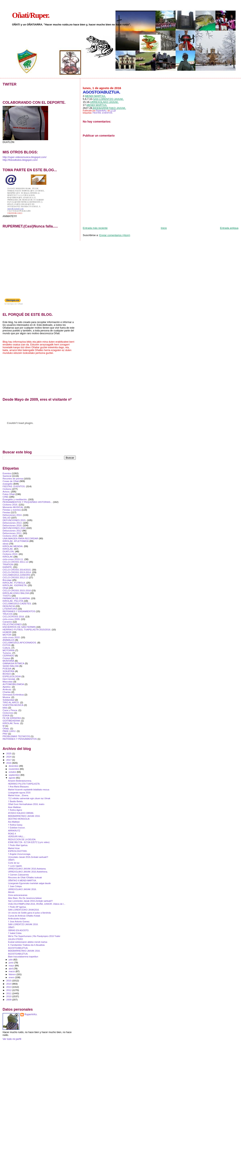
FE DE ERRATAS (12, 718)
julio (11, 959)
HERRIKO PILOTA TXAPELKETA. (24, 784)
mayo (12, 965)
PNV (5, 733)
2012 (9, 990)
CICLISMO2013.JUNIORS (16, 574)
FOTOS (7, 645)
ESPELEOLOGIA (12, 676)
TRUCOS (7, 614)
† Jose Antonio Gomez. (19, 921)
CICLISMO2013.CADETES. (17, 603)
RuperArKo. (30, 1014)
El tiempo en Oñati (14, 304)
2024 (9, 756)
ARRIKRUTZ (14, 830)
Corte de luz (13, 863)
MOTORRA (9, 650)
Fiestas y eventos (12, 509)
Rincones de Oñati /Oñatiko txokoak (25, 877)
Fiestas (6, 512)
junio (11, 962)
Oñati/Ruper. (30, 15)
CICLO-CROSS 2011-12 (15, 561)
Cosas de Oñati (11, 481)
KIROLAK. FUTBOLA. (14, 582)
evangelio (8, 483)
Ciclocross (8, 712)
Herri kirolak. (9, 679)
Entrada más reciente (95, 227)
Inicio (164, 227)
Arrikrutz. (7, 689)
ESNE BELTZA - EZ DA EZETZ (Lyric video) (29, 842)
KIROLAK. (8, 548)
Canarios (7, 621)
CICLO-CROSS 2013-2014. (17, 572)
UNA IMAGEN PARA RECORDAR (20, 538)
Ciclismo (7, 489)
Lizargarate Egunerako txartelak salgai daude (29, 883)
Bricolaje (7, 580)
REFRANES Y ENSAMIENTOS (19, 611)
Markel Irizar (14, 848)
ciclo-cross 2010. (11, 637)
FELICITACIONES (12, 624)
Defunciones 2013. (12, 522)
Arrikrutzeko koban (17, 918)
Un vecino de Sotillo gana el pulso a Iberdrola (29, 913)
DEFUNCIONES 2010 (14, 528)
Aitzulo (11, 892)
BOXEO (7, 673)
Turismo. (7, 653)
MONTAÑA (8, 660)
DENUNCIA (9, 606)
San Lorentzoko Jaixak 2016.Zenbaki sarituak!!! (30, 901)
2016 (9, 763)
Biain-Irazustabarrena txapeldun (23, 956)
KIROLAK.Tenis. (11, 723)
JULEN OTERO (15, 939)
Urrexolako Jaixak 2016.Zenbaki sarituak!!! (28, 857)
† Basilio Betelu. (15, 801)
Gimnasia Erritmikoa (13, 694)
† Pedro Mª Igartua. (17, 907)
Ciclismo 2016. (10, 504)
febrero (12, 974)
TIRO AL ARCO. (11, 702)
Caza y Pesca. (10, 710)
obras (5, 543)
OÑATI (11, 927)
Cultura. (7, 647)
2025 (9, 753)
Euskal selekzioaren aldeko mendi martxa (27, 942)
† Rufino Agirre (15, 810)
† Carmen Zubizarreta (18, 874)
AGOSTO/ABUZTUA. (18, 948)
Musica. (7, 697)
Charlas (7, 692)
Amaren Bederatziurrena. (20, 781)
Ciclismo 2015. (10, 535)
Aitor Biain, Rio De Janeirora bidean (25, 898)
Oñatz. (6, 728)
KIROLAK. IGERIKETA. (15, 585)
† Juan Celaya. (15, 886)
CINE (5, 496)
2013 (9, 987)
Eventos (7, 473)
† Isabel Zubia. (15, 933)
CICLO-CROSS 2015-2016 (17, 590)
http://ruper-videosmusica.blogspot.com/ (25, 157)
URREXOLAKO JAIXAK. (104, 102)
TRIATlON (8, 564)
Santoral (7, 476)
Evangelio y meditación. (15, 499)
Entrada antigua (229, 227)
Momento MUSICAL (13, 507)
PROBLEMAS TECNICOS (16, 736)
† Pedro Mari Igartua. (18, 845)
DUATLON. (8, 551)
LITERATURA (10, 608)
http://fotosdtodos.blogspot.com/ (20, 160)
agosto (12, 778)
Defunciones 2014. (12, 515)
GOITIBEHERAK (11, 720)
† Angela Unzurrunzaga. (19, 854)
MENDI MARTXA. (95, 96)
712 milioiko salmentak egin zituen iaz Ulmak (29, 798)
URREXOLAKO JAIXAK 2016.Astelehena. (28, 871)
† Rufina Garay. (15, 825)
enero (12, 977)
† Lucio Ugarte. (15, 866)
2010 (9, 996)
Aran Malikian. (14, 807)
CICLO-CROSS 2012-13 (15, 577)
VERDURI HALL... (16, 836)
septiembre (14, 775)
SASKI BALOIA (11, 666)
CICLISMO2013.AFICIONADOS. (20, 642)
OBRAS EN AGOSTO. (18, 930)
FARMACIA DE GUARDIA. (16, 598)
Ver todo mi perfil (12, 1039)
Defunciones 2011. (12, 533)
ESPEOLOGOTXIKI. (17, 851)
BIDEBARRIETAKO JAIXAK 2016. (24, 816)
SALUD (6, 517)
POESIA (7, 668)
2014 (9, 983)
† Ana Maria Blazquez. (18, 786)
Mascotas (8, 681)
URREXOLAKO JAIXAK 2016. (22, 889)
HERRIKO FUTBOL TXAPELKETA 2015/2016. (27, 629)
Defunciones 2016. (12, 525)
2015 (9, 980)
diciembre (14, 766)
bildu (5, 707)
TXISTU (7, 595)
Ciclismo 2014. (10, 554)
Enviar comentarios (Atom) (114, 235)
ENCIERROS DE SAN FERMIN (19, 627)
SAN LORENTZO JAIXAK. (108, 99)
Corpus (6, 658)
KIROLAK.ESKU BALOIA (16, 593)
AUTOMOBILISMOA (13, 684)
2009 (9, 999)
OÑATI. (11, 860)
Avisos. (6, 491)
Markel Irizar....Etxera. (18, 795)
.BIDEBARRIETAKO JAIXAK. (109, 108)
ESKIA (6, 715)
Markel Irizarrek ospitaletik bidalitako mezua (28, 789)
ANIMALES (8, 640)
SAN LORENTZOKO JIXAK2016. (23, 910)
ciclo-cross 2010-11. (13, 559)
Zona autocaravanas (17, 895)
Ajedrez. (7, 686)
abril (11, 968)
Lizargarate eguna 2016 (19, 792)
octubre (13, 772)
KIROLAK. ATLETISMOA (16, 541)
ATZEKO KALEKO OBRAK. (21, 813)
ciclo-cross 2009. (11, 619)
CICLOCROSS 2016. (14, 616)
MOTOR (7, 634)
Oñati (5, 588)
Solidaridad (8, 699)
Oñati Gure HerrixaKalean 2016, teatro (26, 804)
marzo (12, 971)
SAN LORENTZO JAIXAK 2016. (23, 924)
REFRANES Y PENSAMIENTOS (20, 738)
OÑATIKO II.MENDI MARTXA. (22, 880)
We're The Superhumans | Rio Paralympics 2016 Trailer (34, 936)
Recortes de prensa (13, 478)
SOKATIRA (8, 671)
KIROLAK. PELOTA (13, 601)
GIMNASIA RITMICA (13, 663)
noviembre (14, 769)
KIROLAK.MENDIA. (13, 546)
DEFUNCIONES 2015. (14, 520)
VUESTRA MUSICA (13, 705)
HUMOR (7, 632)
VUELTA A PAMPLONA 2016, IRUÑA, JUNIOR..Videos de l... (36, 904)
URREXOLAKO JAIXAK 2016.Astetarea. (27, 868)
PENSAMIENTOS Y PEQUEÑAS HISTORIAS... (27, 502)
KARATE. (7, 567)
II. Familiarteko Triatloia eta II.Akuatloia (26, 945)
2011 (9, 993)
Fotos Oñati (9, 494)
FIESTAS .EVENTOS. (103, 113)
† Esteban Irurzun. (16, 827)
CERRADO (8, 655)
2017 (9, 760)
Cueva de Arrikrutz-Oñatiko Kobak (24, 916)
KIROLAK (8, 556)
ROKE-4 (12, 833)
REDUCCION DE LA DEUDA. (22, 839)
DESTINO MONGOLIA (18, 819)
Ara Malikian (14, 822)
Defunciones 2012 (12, 530)
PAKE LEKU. (9, 731)
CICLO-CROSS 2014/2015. (17, 569)
